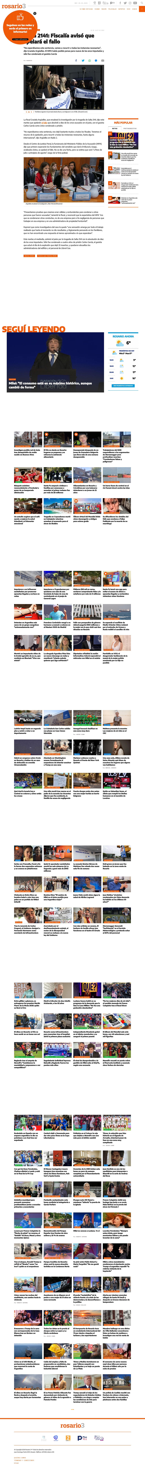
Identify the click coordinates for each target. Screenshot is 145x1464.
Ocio (128, 9)
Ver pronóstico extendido (123, 386)
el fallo (44, 122)
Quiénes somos (20, 1458)
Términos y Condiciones (24, 1460)
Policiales (112, 9)
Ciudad (97, 9)
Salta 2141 (29, 256)
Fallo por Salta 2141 (47, 256)
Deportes (121, 9)
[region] (72, 20)
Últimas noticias (86, 9)
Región (104, 9)
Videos (134, 9)
